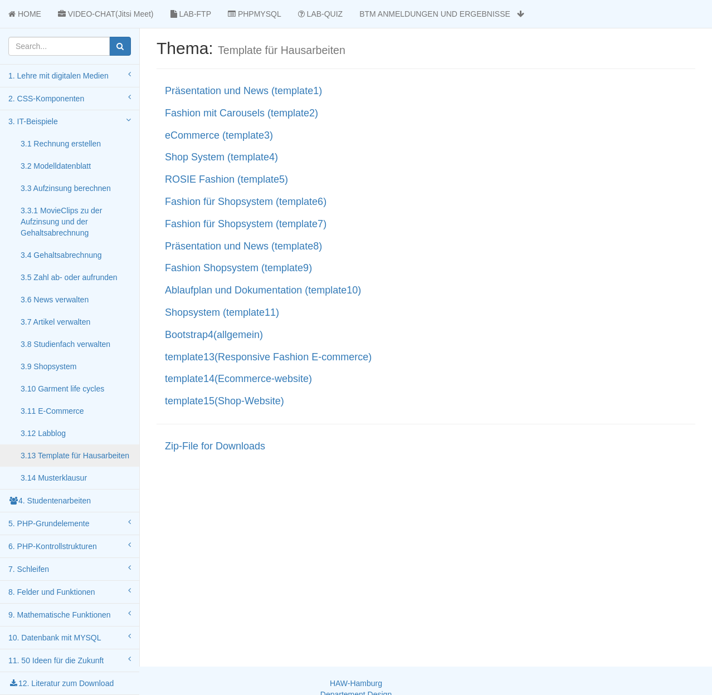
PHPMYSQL (254, 13)
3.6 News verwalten (55, 299)
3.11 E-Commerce (52, 411)
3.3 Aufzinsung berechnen (66, 188)
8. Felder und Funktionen (69, 591)
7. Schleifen (69, 569)
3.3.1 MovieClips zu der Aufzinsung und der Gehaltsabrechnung (61, 221)
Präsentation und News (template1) (243, 90)
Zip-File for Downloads (215, 446)
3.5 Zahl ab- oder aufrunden (69, 277)
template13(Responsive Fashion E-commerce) (268, 357)
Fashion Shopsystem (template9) (238, 267)
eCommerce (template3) (219, 135)
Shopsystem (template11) (222, 312)
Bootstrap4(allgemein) (214, 334)
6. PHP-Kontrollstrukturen (69, 546)
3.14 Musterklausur (54, 477)
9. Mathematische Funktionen (69, 614)
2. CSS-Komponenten (69, 98)
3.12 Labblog (43, 433)
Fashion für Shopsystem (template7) (245, 223)
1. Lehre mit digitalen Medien (69, 75)
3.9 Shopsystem (48, 366)
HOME (24, 13)
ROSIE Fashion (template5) (226, 179)
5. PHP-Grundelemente (69, 523)
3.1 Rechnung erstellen (61, 143)
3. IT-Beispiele (69, 121)
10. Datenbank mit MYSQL (69, 637)
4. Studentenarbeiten (49, 500)
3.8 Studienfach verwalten (65, 344)
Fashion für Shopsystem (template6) (245, 201)
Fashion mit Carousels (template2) (241, 113)
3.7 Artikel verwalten (55, 321)
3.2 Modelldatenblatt (56, 165)
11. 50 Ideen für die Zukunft (69, 660)
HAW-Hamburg (356, 683)
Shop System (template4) (221, 157)
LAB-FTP (190, 13)
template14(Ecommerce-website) (238, 378)
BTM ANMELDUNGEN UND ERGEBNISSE (441, 13)
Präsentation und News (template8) (243, 246)
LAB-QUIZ (320, 13)
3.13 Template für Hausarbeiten (75, 455)
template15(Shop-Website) (224, 401)
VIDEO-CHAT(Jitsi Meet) (106, 13)
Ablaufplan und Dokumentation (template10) (263, 290)
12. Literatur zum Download (61, 683)
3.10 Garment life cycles (62, 388)
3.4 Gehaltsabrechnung (61, 255)
